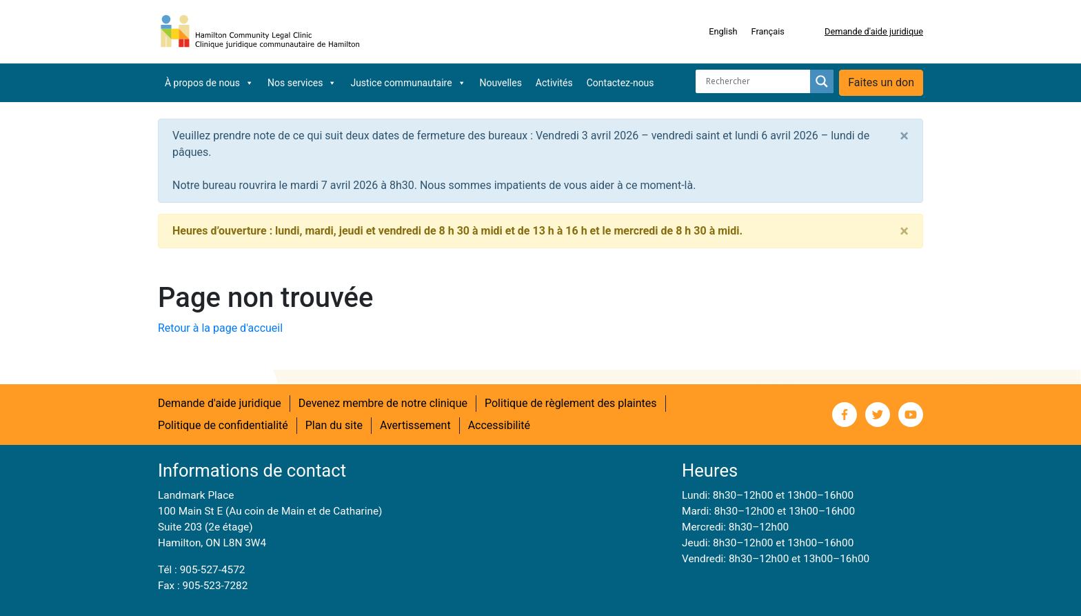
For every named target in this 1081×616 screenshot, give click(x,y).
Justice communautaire (407, 83)
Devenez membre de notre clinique (383, 403)
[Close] (904, 135)
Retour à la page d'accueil (220, 328)
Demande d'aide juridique (874, 31)
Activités (554, 82)
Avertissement (415, 425)
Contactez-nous (620, 82)
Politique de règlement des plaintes (571, 403)
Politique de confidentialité (223, 425)
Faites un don (881, 82)
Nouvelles (501, 82)
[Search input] (756, 81)
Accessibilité (499, 425)
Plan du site (334, 425)
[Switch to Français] (768, 32)
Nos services (301, 83)
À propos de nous (209, 83)
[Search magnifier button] (822, 81)
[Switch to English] (723, 32)
